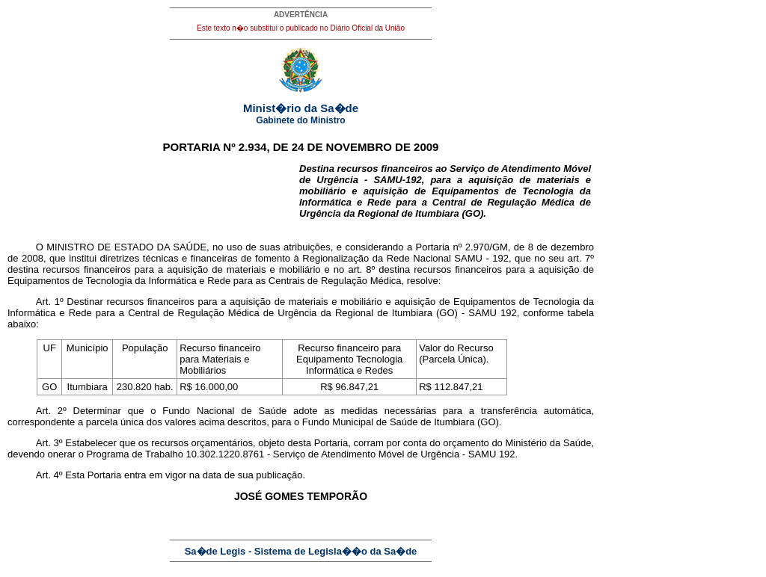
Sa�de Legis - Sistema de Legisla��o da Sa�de (301, 551)
